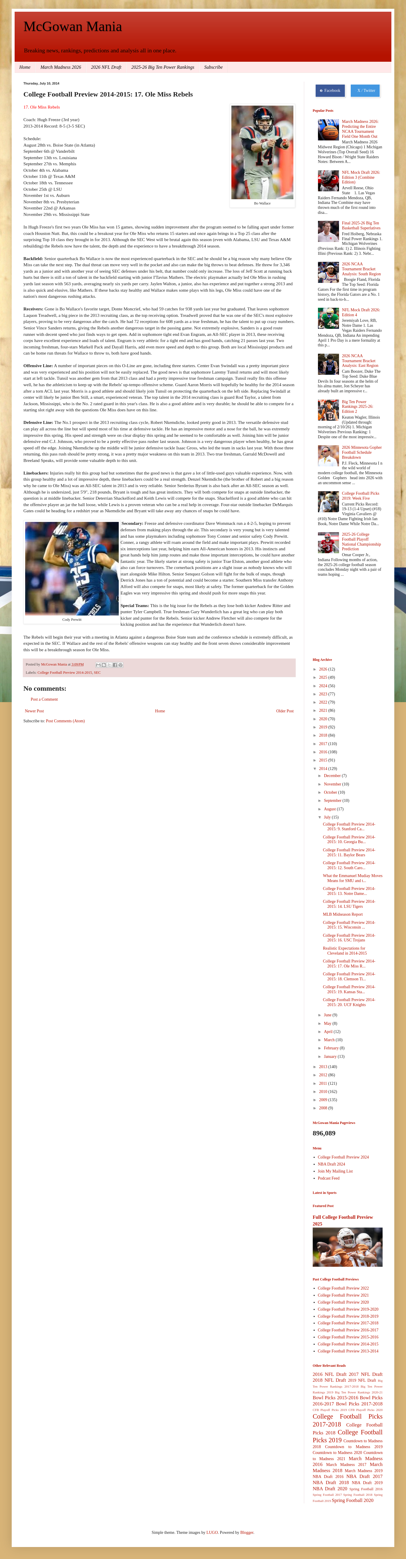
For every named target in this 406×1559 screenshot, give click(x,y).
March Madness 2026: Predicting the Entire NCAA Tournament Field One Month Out (360, 128)
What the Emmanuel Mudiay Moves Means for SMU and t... (353, 878)
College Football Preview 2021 (343, 1295)
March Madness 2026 (60, 67)
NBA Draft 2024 (331, 1164)
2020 (323, 719)
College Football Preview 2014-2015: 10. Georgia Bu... (349, 839)
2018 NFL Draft (329, 1380)
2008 (323, 1108)
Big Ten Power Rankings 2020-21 (359, 1392)
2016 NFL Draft (330, 1374)
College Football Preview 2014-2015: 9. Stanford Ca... (349, 826)
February (332, 1048)
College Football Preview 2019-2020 (348, 1309)
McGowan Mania (72, 26)
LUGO (212, 1532)
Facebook (330, 90)
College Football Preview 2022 (343, 1288)
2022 (323, 702)
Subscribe (213, 67)
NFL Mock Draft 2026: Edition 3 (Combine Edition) (361, 177)
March (330, 1040)
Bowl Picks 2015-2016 (335, 1397)
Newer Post (34, 711)
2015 (323, 760)
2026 (323, 669)
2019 (323, 727)
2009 (323, 1100)
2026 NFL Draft (106, 67)
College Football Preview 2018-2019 (348, 1316)
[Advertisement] (342, 618)
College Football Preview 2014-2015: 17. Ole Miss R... (349, 963)
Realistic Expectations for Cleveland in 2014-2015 (345, 950)
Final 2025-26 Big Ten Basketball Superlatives (361, 225)
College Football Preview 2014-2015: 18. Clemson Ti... (349, 976)
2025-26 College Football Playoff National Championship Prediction (361, 541)
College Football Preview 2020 (343, 1302)
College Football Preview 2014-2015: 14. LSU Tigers (349, 904)
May (328, 1023)
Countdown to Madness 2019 (354, 1447)
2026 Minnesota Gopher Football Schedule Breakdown (362, 452)
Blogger (246, 1532)
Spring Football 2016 (366, 1489)
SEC (97, 673)
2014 (323, 768)
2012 (323, 1075)
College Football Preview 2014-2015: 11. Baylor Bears (349, 852)
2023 (323, 694)
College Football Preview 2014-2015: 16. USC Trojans (349, 938)
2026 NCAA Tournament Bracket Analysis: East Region (360, 361)
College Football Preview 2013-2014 (348, 1351)
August (330, 809)
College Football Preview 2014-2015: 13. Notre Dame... (349, 891)
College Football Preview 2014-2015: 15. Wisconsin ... (349, 925)
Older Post (285, 711)
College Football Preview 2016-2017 (348, 1330)
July (328, 817)
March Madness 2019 (364, 1471)
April (328, 1031)
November (333, 784)
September (333, 800)
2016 (323, 752)
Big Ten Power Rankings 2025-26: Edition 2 (357, 407)
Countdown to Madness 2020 (337, 1452)
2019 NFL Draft (362, 1380)
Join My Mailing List (335, 1171)
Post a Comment (44, 699)
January (331, 1056)
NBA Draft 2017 (364, 1476)
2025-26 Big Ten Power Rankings (162, 67)
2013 (323, 1067)
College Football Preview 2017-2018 (348, 1323)
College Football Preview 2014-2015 (64, 673)
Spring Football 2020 (353, 1500)
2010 (323, 1091)
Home (24, 67)
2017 (323, 744)
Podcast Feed (329, 1178)
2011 (323, 1083)
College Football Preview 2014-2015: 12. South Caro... (349, 865)
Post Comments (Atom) (65, 721)
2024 (323, 686)
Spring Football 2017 (327, 1494)
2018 (323, 735)
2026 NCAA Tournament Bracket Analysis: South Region (361, 269)
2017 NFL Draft (366, 1374)
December (333, 776)
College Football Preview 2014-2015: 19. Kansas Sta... (349, 989)
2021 (323, 710)
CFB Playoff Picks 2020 (365, 1410)
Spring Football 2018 (358, 1494)
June (328, 1015)
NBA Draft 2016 (328, 1476)
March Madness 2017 (346, 1464)
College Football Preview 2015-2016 (348, 1337)
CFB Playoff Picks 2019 (330, 1410)
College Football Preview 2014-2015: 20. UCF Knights (349, 1002)
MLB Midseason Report (343, 914)
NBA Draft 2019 (367, 1483)
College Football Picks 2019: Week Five (360, 496)
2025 (323, 677)
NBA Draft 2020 (330, 1488)
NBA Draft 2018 (331, 1482)
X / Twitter (365, 90)
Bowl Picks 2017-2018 (359, 1404)
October (331, 792)
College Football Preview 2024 (343, 1157)
